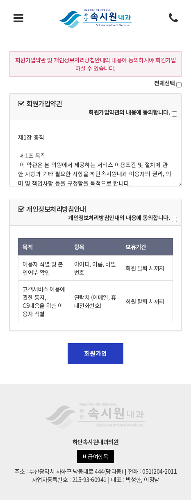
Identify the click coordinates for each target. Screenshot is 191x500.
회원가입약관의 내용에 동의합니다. (129, 112)
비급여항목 (96, 456)
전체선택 (164, 83)
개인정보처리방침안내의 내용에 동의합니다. (119, 217)
